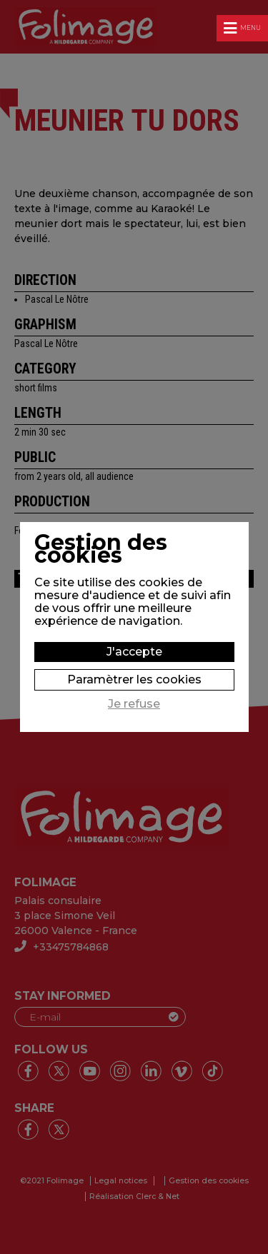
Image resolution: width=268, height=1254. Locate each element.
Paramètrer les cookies (134, 679)
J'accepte (134, 651)
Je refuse (134, 704)
